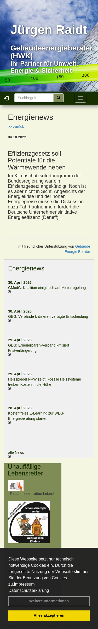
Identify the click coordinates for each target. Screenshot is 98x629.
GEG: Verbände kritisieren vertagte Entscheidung (48, 316)
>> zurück (16, 126)
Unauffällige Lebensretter (25, 470)
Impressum (24, 584)
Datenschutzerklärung (28, 590)
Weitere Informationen (49, 601)
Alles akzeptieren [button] (49, 615)
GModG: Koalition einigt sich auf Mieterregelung (47, 288)
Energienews (26, 268)
